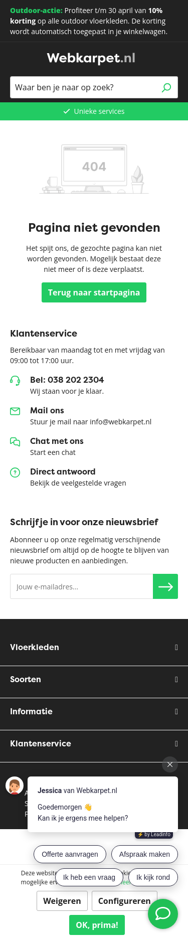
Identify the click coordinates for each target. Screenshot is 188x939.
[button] (165, 586)
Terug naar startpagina (94, 292)
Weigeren (62, 900)
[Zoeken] (166, 87)
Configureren (124, 900)
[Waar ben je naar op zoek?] (82, 87)
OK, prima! (97, 924)
